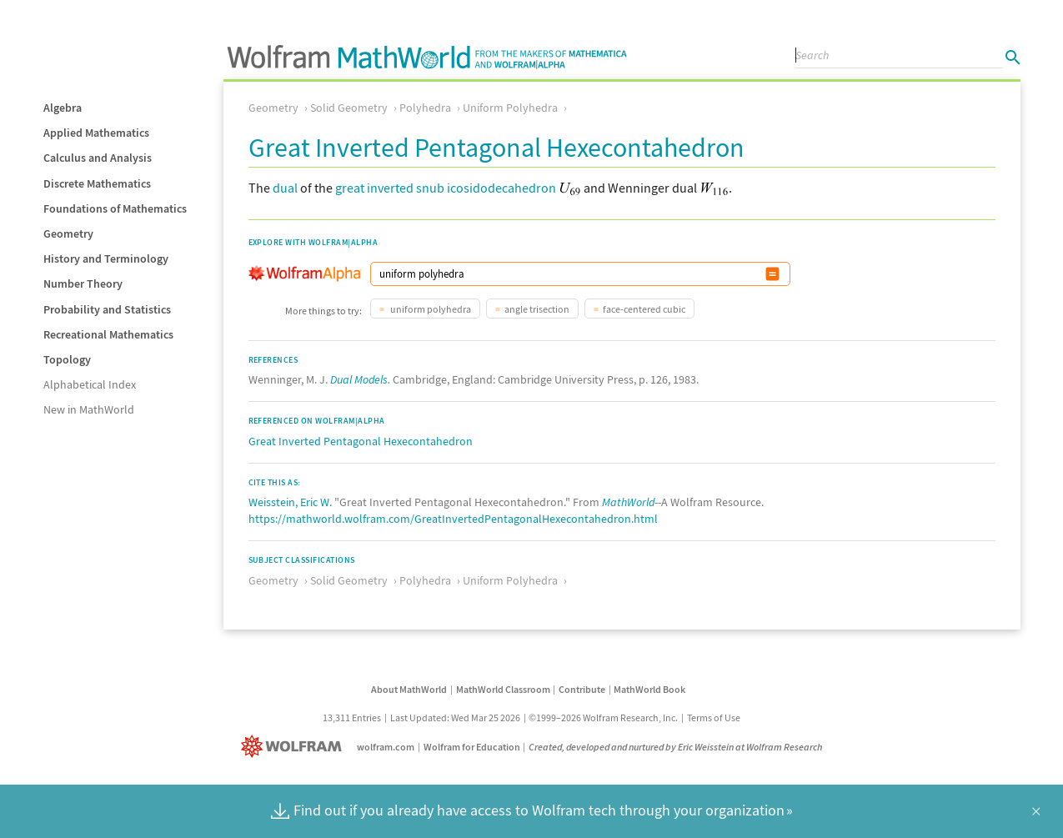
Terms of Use (713, 717)
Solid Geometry (349, 107)
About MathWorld (409, 689)
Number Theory (83, 283)
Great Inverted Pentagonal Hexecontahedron (360, 441)
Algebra (62, 107)
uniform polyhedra (430, 309)
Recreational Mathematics (108, 334)
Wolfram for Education (472, 746)
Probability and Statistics (107, 309)
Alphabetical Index (89, 384)
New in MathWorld (88, 409)
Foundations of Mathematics (115, 208)
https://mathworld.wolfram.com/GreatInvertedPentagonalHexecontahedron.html (453, 518)
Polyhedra (425, 107)
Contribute (582, 689)
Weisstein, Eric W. (290, 501)
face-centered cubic (644, 309)
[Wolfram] (294, 746)
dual (285, 187)
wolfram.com (385, 746)
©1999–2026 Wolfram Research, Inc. (603, 717)
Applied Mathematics (96, 132)
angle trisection (536, 309)
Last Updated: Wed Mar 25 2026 (455, 717)
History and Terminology (105, 258)
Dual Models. (360, 379)
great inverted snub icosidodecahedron (445, 187)
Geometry (68, 233)
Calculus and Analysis (97, 157)
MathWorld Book (649, 689)
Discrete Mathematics (97, 183)
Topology (67, 359)
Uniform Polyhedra (510, 107)
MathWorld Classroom (503, 689)
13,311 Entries (352, 717)
